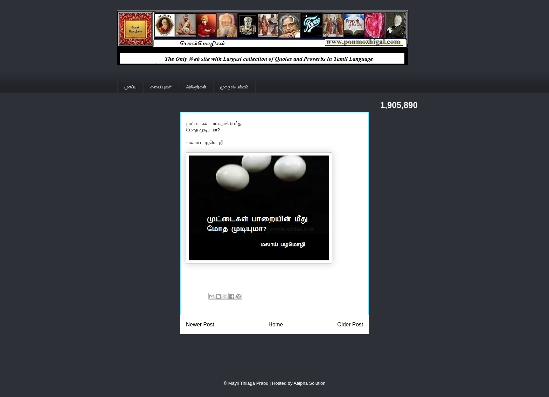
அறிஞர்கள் (196, 86)
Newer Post (200, 324)
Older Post (350, 324)
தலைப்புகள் (161, 86)
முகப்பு (131, 86)
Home (276, 324)
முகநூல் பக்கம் (234, 86)
